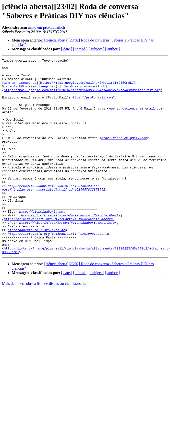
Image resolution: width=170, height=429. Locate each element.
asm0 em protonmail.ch (46, 27)
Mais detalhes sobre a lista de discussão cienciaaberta (44, 322)
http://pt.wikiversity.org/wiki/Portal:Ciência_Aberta (71, 247)
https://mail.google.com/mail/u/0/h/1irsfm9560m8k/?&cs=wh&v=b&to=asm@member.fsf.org (82, 96)
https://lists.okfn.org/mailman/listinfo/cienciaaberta (58, 269)
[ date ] (66, 49)
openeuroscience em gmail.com (135, 118)
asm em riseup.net (20, 87)
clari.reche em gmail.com (124, 154)
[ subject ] (96, 49)
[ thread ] (80, 49)
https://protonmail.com (92, 105)
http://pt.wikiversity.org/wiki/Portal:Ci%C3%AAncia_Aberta (58, 251)
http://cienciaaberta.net (42, 242)
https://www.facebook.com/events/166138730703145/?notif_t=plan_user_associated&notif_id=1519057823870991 (53, 213)
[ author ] (112, 49)
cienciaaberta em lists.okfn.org (37, 264)
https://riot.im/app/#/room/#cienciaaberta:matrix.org (69, 255)
